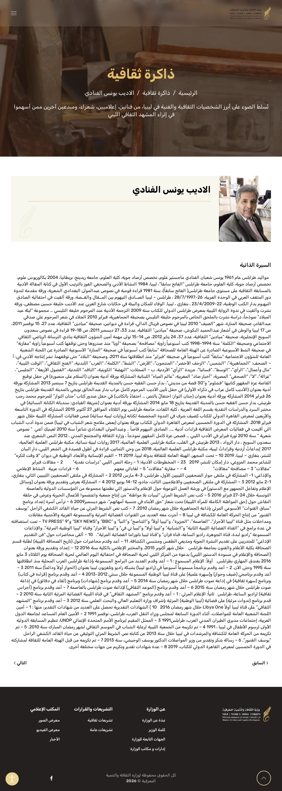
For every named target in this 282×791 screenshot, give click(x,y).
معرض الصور (49, 720)
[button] (14, 13)
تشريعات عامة (101, 730)
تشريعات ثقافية (100, 720)
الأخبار (55, 739)
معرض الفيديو (48, 730)
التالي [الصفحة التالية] (20, 662)
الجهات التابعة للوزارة (148, 739)
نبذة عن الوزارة (153, 720)
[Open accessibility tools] (12, 779)
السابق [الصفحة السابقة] (260, 662)
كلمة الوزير (157, 730)
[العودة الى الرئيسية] (250, 13)
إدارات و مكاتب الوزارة (147, 748)
